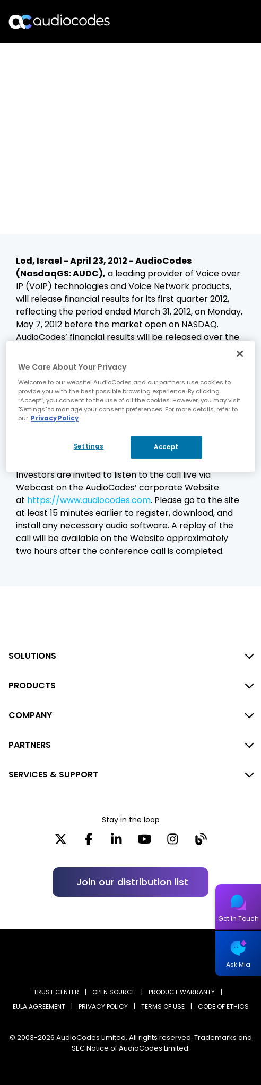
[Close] (239, 353)
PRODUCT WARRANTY (182, 992)
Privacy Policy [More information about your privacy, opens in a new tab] (55, 418)
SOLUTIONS (32, 656)
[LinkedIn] (116, 842)
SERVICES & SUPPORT (53, 774)
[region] (130, 406)
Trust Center (56, 992)
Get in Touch (238, 918)
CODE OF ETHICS (223, 1006)
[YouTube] (144, 842)
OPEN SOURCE (113, 992)
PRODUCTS (32, 685)
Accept (166, 447)
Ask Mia (238, 964)
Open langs (225, 22)
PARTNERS (29, 745)
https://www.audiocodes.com (89, 500)
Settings (89, 446)
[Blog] (200, 842)
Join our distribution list (132, 882)
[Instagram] (172, 842)
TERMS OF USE (163, 1006)
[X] (60, 842)
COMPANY (30, 715)
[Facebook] (89, 842)
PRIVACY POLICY (103, 1006)
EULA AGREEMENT (39, 1006)
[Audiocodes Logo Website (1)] (59, 21)
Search (207, 21)
